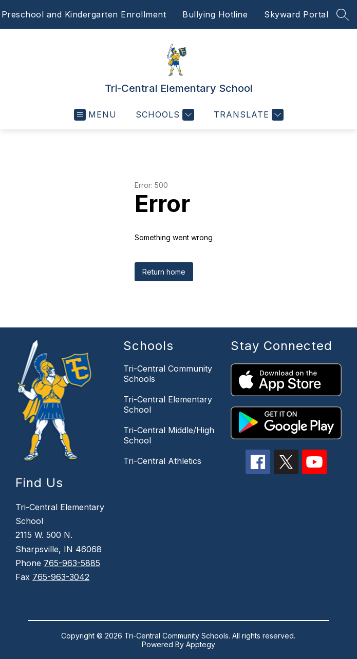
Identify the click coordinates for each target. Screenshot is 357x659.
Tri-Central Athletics (162, 461)
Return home (163, 271)
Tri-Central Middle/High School (168, 435)
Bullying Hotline (215, 14)
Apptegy (200, 644)
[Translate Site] (247, 114)
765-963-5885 (72, 563)
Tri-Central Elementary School (167, 404)
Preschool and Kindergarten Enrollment (84, 14)
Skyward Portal (296, 14)
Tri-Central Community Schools (167, 373)
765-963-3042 (60, 577)
